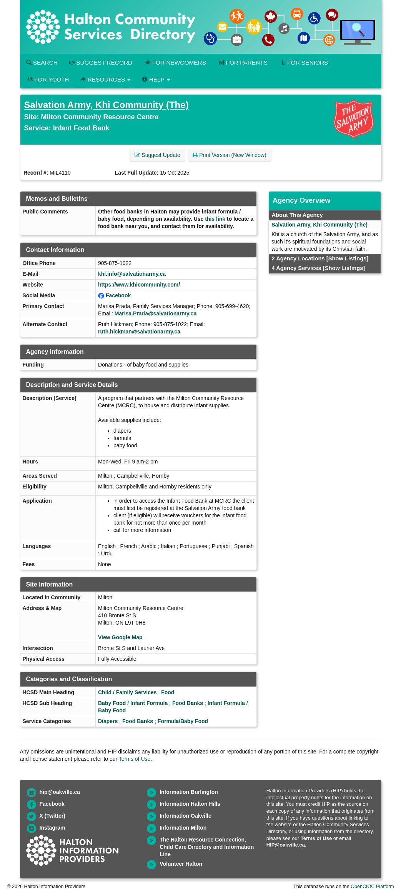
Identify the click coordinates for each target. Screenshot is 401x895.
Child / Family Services (127, 692)
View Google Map (120, 637)
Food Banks (187, 703)
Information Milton (183, 828)
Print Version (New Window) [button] (229, 155)
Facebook (118, 295)
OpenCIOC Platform (372, 886)
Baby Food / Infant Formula (133, 703)
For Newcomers (175, 62)
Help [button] (156, 79)
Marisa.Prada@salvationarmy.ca (155, 313)
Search (42, 62)
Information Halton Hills (190, 804)
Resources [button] (105, 79)
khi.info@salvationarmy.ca (132, 274)
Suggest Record (100, 62)
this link (215, 219)
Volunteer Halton (181, 864)
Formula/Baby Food (183, 721)
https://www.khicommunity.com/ (139, 285)
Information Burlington (189, 792)
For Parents (243, 62)
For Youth (47, 79)
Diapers (108, 721)
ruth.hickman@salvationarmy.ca (139, 331)
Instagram (52, 828)
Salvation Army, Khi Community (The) (106, 105)
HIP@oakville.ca (285, 845)
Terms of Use (134, 759)
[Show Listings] (347, 258)
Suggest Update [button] (157, 155)
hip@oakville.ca (60, 792)
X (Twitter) (52, 816)
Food (167, 692)
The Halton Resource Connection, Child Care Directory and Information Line (207, 847)
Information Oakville (185, 816)
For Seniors (303, 62)
